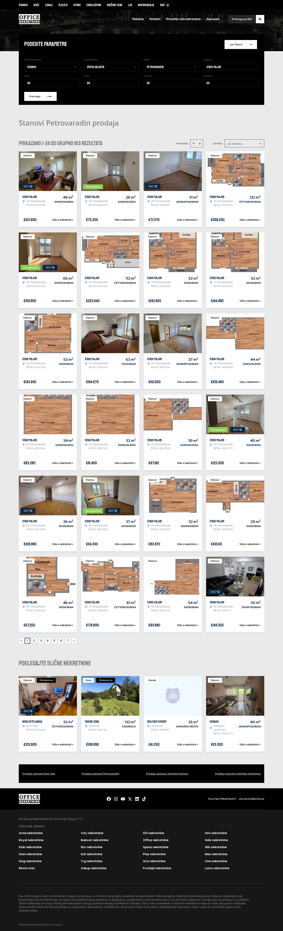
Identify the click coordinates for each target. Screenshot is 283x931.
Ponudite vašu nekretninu (183, 19)
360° (164, 5)
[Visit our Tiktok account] (144, 798)
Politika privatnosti (222, 798)
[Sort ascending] (193, 142)
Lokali (49, 5)
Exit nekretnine (91, 853)
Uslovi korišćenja (251, 798)
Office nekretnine (156, 839)
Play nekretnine (154, 853)
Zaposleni (212, 19)
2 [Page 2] (34, 640)
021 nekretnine (153, 832)
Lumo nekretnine (217, 867)
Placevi (63, 5)
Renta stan (27, 867)
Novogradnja (146, 5)
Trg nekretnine (91, 860)
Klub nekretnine (30, 846)
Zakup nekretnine (93, 867)
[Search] (260, 19)
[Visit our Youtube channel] (123, 798)
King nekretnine (30, 860)
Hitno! (77, 5)
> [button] (74, 640)
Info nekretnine (216, 832)
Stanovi (23, 5)
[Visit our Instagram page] (116, 798)
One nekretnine (216, 860)
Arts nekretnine (154, 860)
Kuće (36, 5)
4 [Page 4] (48, 640)
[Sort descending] (200, 142)
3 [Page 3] (41, 640)
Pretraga (40, 95)
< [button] (21, 640)
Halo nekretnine (216, 839)
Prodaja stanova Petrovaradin (100, 773)
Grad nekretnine (31, 832)
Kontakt (154, 19)
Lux (130, 5)
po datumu (235, 143)
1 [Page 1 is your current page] (27, 640)
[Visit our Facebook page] (109, 798)
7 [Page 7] (68, 640)
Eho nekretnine (92, 846)
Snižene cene (114, 5)
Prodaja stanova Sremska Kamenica (238, 773)
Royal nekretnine (31, 839)
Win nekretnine (216, 846)
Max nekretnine (216, 853)
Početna (138, 19)
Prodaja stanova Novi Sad (38, 773)
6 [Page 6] (61, 640)
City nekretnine (92, 832)
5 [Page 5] (54, 640)
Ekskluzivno (93, 5)
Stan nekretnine (30, 853)
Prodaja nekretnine (157, 867)
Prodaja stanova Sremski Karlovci (167, 773)
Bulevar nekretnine (94, 839)
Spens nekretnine (155, 846)
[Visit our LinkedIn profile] (137, 798)
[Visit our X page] (130, 798)
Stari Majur (213, 66)
